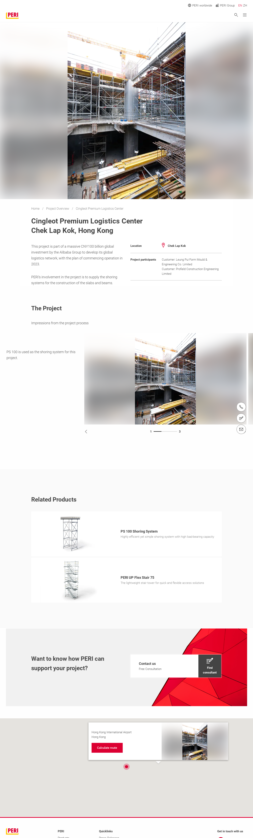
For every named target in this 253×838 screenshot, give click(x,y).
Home (35, 208)
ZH (245, 5)
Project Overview (58, 208)
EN (240, 5)
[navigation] (176, 667)
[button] (126, 768)
